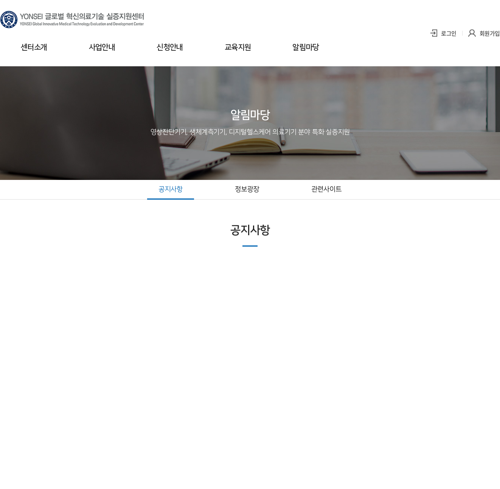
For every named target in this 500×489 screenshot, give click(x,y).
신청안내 (170, 47)
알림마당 (305, 47)
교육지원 (238, 47)
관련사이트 (326, 189)
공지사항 (170, 189)
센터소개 (34, 47)
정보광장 (247, 189)
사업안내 (102, 47)
